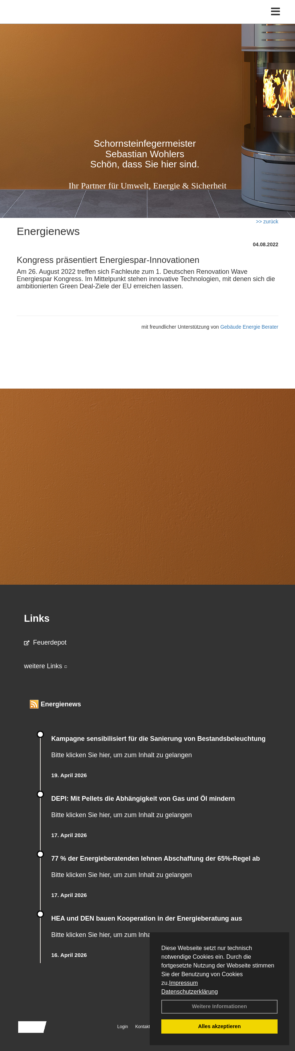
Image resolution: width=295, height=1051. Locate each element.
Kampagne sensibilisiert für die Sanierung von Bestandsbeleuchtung (158, 738)
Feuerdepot (45, 642)
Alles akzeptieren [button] (219, 1026)
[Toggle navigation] (275, 12)
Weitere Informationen (219, 1006)
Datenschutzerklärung (189, 992)
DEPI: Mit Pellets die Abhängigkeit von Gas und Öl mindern (147, 798)
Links (37, 618)
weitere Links (46, 666)
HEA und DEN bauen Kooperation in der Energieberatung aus (146, 918)
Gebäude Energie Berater (249, 327)
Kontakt (142, 1026)
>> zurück (267, 221)
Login (122, 1026)
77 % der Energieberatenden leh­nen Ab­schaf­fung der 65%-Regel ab (155, 858)
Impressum (183, 983)
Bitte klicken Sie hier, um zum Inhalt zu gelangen (121, 755)
